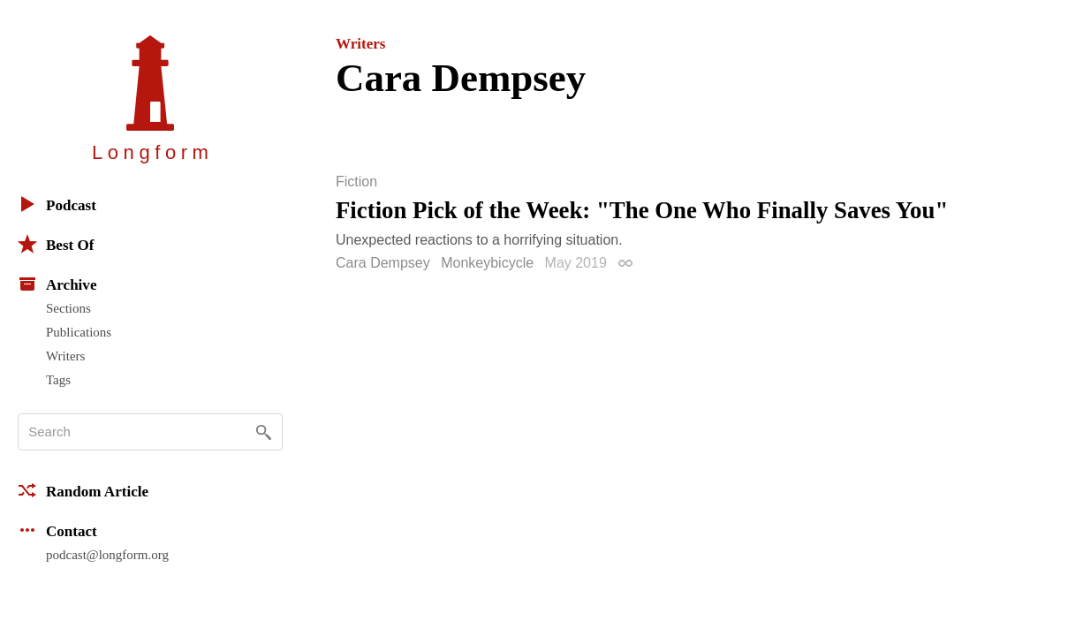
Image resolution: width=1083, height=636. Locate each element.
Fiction (356, 182)
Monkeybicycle (487, 262)
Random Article (83, 490)
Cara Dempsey (383, 262)
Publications (78, 332)
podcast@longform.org (107, 555)
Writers (65, 356)
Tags (58, 380)
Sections (68, 308)
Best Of (56, 244)
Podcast (57, 204)
